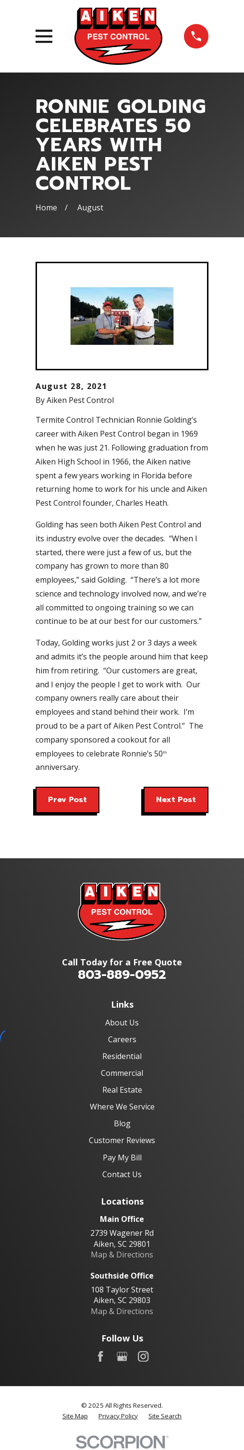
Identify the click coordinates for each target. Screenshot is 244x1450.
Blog (122, 1123)
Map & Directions (122, 1254)
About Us (122, 1022)
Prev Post (67, 799)
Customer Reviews (122, 1140)
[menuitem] (75, 1416)
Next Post (176, 799)
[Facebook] (100, 1356)
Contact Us (122, 1174)
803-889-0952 (122, 974)
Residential (122, 1056)
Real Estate (122, 1089)
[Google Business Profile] (122, 1356)
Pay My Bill (122, 1157)
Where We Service (122, 1106)
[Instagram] (143, 1356)
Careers (122, 1039)
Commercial (122, 1073)
